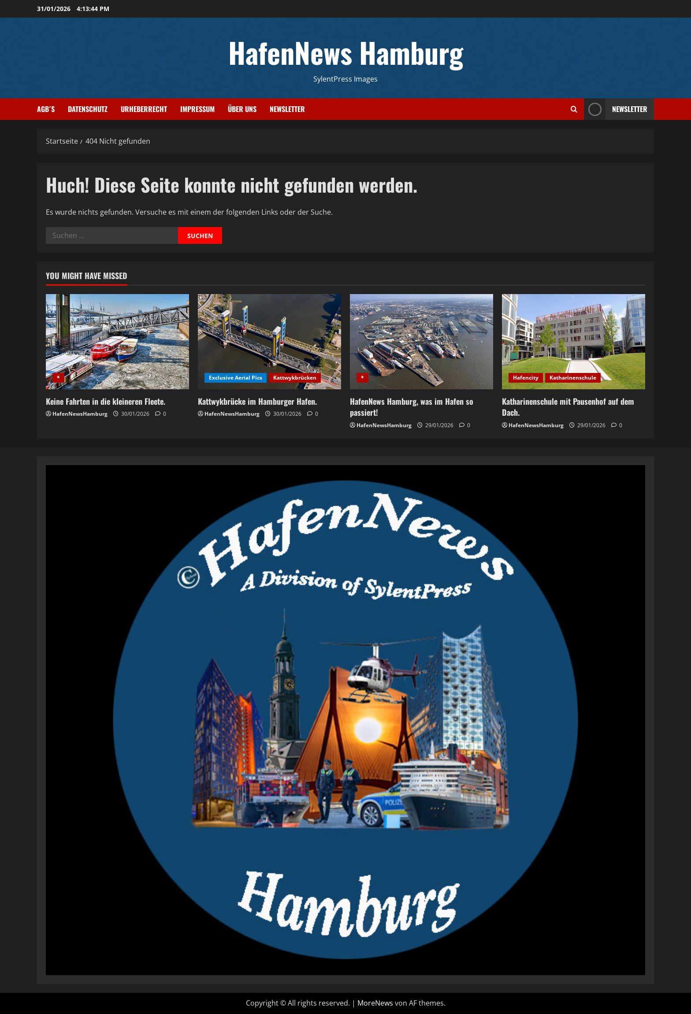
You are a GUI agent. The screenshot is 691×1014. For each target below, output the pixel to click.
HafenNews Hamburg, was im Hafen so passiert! (411, 406)
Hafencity (526, 377)
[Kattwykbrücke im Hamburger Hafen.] (269, 342)
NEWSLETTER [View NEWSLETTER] (615, 109)
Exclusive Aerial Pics (235, 377)
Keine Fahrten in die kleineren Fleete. (105, 401)
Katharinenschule (573, 377)
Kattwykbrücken (294, 377)
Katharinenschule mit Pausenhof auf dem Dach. (568, 406)
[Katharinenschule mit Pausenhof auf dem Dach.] (573, 342)
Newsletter (287, 109)
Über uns (242, 109)
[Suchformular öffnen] (574, 109)
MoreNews (375, 1003)
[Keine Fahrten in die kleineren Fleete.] (117, 342)
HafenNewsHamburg (80, 414)
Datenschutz (88, 109)
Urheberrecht (144, 109)
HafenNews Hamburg (345, 52)
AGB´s (46, 109)
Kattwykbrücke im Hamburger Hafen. (257, 401)
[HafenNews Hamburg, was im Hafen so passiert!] (421, 342)
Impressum (197, 109)
